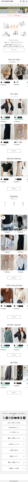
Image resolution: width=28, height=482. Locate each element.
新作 (2, 5)
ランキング (8, 5)
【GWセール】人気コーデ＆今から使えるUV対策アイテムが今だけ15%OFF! (14, 6)
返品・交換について (14, 462)
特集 (18, 5)
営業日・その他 (14, 468)
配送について (14, 456)
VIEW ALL (14, 151)
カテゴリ (13, 5)
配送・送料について (14, 438)
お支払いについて (14, 444)
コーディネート (24, 5)
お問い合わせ (14, 450)
